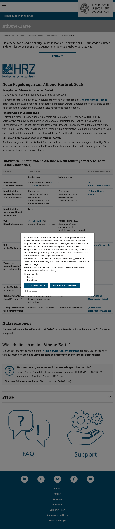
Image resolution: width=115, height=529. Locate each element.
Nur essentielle (32, 274)
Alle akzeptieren (36, 286)
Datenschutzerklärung (44, 270)
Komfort (29, 277)
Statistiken (30, 280)
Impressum (31, 291)
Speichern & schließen (64, 286)
